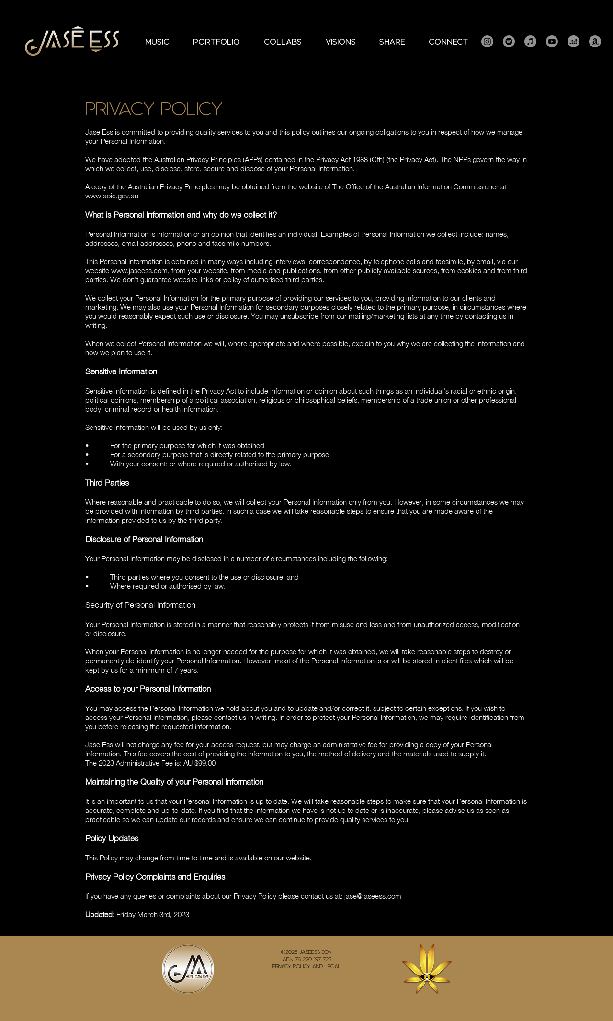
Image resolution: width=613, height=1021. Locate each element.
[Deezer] (573, 41)
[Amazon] (595, 41)
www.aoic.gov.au (111, 195)
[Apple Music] (530, 41)
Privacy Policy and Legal (306, 966)
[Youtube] (552, 41)
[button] (216, 42)
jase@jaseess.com (372, 896)
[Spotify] (509, 41)
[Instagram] (487, 41)
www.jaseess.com (139, 270)
